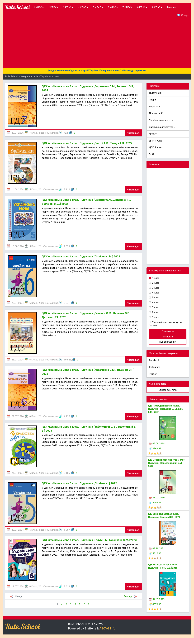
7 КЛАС (127, 7)
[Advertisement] (97, 43)
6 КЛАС (113, 7)
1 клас (155, 278)
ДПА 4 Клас (155, 140)
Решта (171, 7)
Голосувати (168, 331)
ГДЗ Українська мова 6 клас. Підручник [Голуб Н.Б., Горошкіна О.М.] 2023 (89, 540)
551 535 (155, 553)
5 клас (155, 297)
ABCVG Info (107, 628)
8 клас (155, 312)
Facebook (154, 360)
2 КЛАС (53, 7)
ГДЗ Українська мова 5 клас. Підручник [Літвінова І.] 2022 (79, 483)
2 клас (155, 282)
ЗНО (151, 154)
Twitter (152, 374)
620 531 (155, 502)
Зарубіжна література (162, 127)
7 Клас (33, 132)
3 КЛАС (68, 7)
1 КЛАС (39, 7)
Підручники (156, 92)
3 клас (155, 287)
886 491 (155, 448)
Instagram (154, 367)
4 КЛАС (83, 7)
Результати (168, 336)
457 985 (155, 604)
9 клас (155, 317)
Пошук (183, 15)
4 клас (155, 292)
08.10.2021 (157, 548)
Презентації (155, 113)
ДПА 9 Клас (155, 147)
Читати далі (133, 133)
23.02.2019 (157, 497)
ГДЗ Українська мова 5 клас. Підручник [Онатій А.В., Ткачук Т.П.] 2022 (87, 143)
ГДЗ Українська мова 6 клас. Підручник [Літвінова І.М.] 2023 (81, 256)
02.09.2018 (157, 443)
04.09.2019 (157, 599)
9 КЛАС (157, 7)
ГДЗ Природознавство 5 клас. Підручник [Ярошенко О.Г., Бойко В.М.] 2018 (165, 408)
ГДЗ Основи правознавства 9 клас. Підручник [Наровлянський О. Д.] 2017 (166, 463)
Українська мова (48, 132)
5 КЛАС (98, 7)
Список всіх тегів (168, 390)
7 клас (155, 307)
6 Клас (33, 303)
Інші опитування (167, 341)
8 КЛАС (142, 7)
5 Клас (33, 189)
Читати (154, 133)
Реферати (154, 106)
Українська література (162, 120)
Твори (152, 99)
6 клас (155, 302)
